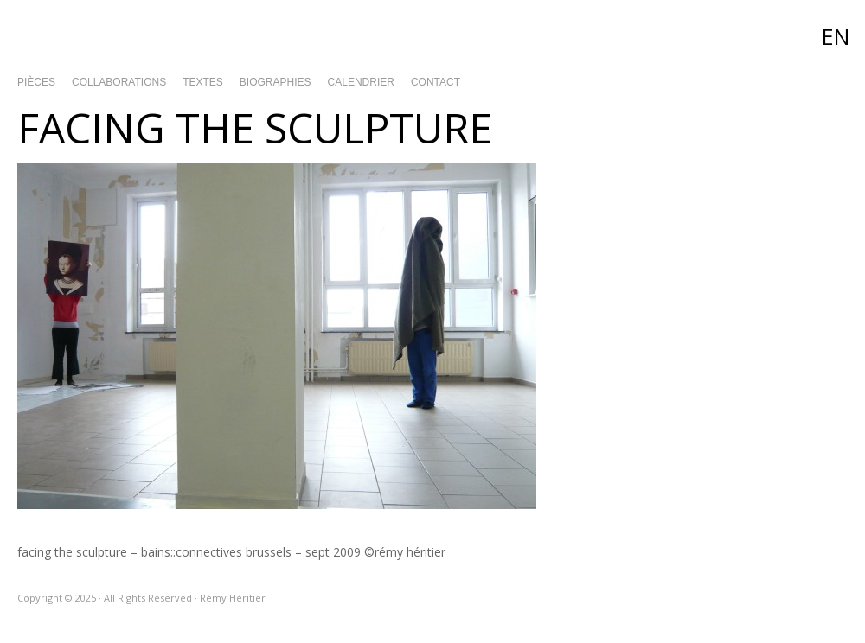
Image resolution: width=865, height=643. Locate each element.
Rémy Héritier (432, 34)
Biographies (275, 82)
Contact (435, 82)
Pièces (36, 82)
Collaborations (119, 82)
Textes (203, 82)
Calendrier (361, 82)
